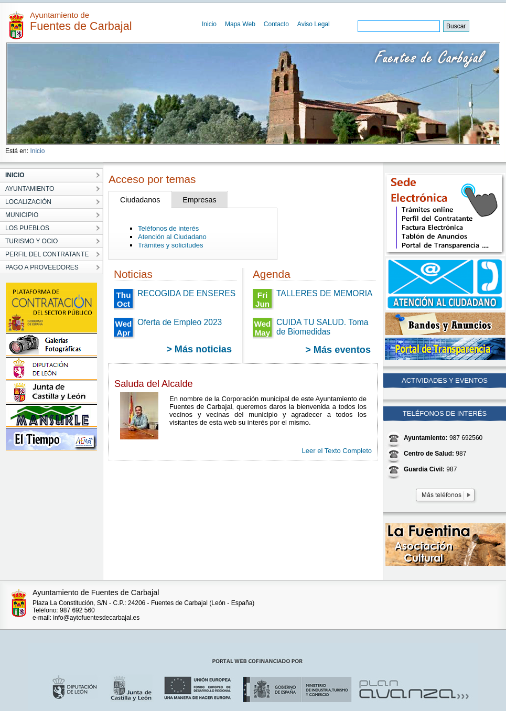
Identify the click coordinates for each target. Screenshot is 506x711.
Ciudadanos (140, 200)
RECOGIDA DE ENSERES (186, 293)
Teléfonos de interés (168, 228)
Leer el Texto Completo (337, 451)
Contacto (276, 24)
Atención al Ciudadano (172, 237)
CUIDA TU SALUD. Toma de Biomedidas (322, 327)
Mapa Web (240, 24)
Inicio (209, 24)
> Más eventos (338, 349)
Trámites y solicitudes (170, 245)
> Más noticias (199, 349)
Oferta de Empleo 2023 (179, 322)
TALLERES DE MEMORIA (324, 293)
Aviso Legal (313, 24)
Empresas (199, 200)
